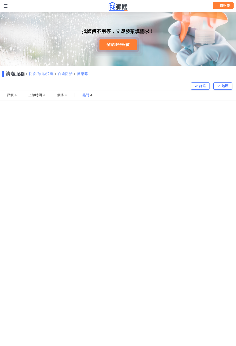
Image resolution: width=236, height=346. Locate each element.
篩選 (202, 86)
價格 (60, 95)
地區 (225, 86)
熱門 (85, 95)
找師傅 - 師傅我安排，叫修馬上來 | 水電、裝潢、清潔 (118, 6)
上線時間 (35, 95)
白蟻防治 (65, 74)
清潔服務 (15, 73)
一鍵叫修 (223, 5)
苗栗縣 (82, 74)
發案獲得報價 (118, 45)
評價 (10, 95)
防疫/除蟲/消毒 (41, 74)
